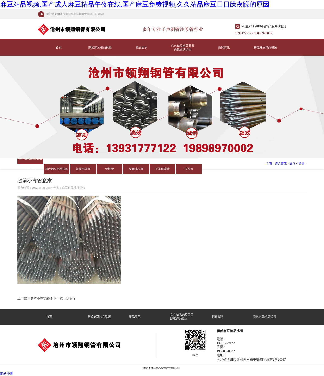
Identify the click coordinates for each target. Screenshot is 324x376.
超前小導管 (83, 168)
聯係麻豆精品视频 (265, 47)
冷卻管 (189, 168)
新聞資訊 (224, 47)
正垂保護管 (162, 168)
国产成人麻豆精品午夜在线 (30, 160)
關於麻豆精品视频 (100, 47)
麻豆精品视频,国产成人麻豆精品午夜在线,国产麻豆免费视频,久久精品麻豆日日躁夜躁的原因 (134, 4)
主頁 (269, 163)
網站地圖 (6, 373)
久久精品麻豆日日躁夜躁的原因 (182, 47)
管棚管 (109, 168)
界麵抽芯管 (136, 168)
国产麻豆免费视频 (56, 168)
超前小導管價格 (41, 298)
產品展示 (141, 47)
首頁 (59, 47)
